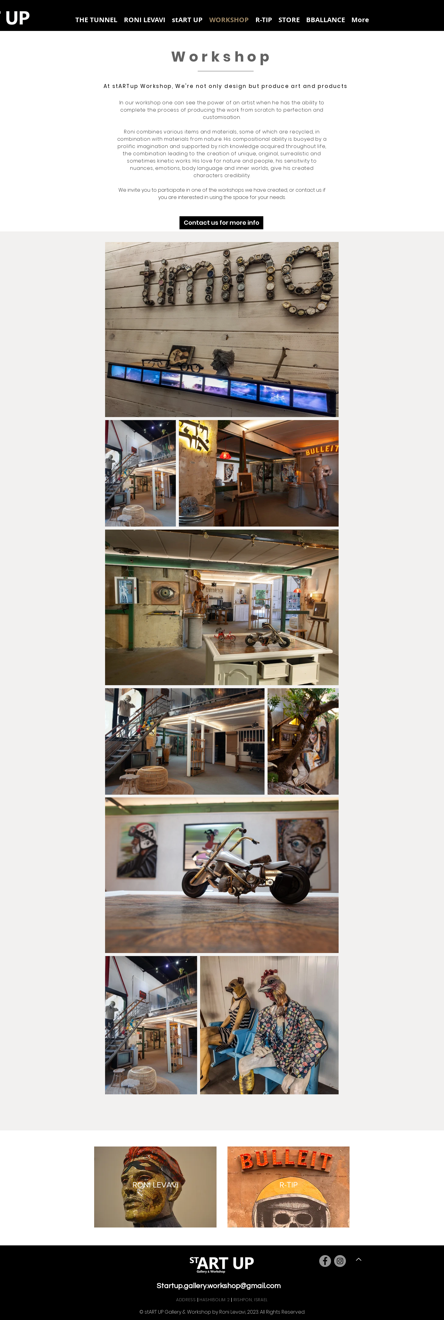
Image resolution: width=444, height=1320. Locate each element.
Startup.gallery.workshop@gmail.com (219, 1286)
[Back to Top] (358, 1259)
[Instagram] (340, 1261)
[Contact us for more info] (221, 222)
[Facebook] (325, 1261)
